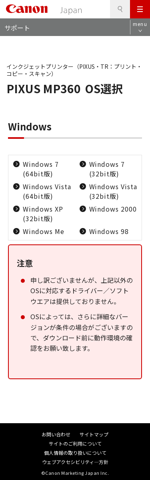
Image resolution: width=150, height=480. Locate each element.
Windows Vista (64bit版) (47, 191)
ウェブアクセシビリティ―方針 (75, 461)
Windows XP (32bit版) (43, 213)
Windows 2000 (113, 209)
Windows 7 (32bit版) (107, 168)
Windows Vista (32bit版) (113, 191)
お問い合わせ (56, 434)
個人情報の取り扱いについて (75, 452)
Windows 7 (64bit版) (41, 168)
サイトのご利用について (75, 443)
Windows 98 (109, 231)
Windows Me (43, 231)
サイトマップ (94, 434)
